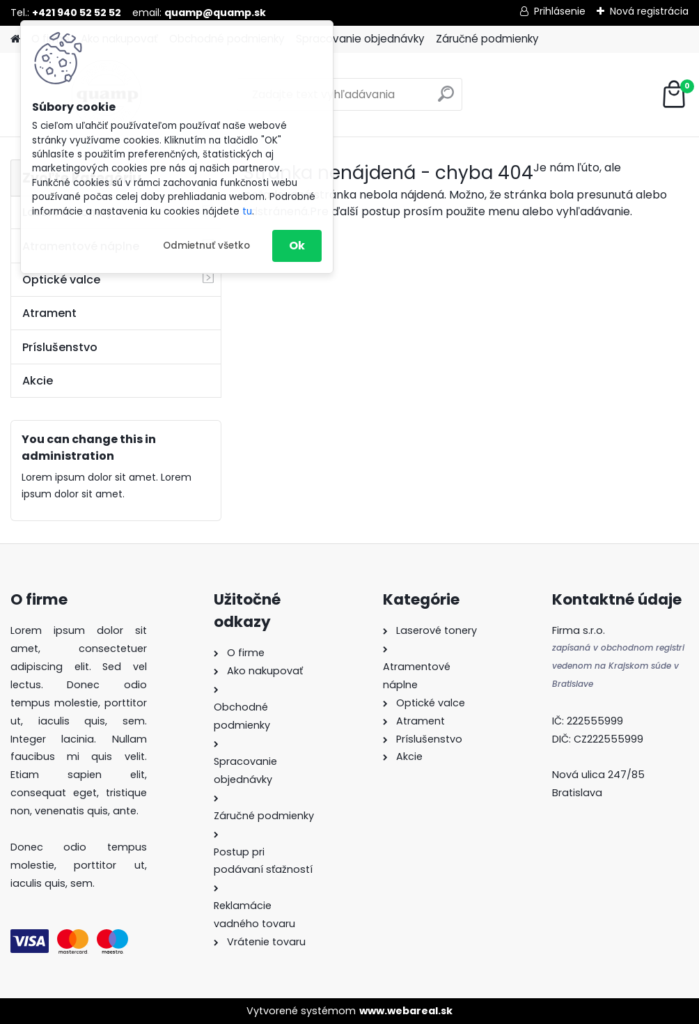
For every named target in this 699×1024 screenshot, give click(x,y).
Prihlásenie (560, 11)
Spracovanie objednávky (360, 38)
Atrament (49, 313)
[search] (446, 99)
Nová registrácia (649, 11)
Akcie (37, 381)
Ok (297, 246)
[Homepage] (15, 39)
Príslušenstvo (59, 347)
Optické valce (61, 280)
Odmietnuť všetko (206, 245)
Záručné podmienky (487, 38)
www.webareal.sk (406, 1011)
